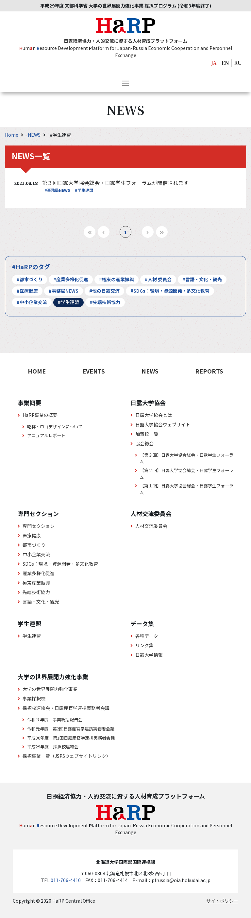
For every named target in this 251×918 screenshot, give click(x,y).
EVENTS (93, 371)
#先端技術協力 (105, 302)
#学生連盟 (84, 190)
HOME (37, 371)
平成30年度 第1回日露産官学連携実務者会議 (71, 738)
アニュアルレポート (46, 435)
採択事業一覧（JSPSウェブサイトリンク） (67, 756)
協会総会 (144, 443)
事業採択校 (34, 698)
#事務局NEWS (57, 190)
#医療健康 (27, 290)
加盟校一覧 (146, 434)
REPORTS (209, 371)
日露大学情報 (149, 654)
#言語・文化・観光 (202, 279)
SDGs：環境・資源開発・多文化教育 (60, 563)
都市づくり (34, 545)
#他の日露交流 (104, 290)
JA (214, 63)
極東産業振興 (36, 582)
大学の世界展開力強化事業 (50, 689)
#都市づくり (29, 279)
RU (238, 63)
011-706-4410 (66, 880)
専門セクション (39, 526)
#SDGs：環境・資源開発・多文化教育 (169, 290)
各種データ (146, 636)
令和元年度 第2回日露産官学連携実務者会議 (70, 729)
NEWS (35, 134)
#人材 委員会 (158, 279)
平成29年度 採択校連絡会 (52, 746)
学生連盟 (32, 636)
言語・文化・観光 (41, 601)
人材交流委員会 (151, 526)
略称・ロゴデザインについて (54, 426)
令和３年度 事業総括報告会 (54, 719)
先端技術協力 (36, 592)
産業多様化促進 (39, 573)
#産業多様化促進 (70, 279)
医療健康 (32, 535)
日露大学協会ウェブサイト (162, 424)
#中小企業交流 (32, 302)
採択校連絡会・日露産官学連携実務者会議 (66, 708)
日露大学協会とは (153, 415)
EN (225, 63)
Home (12, 134)
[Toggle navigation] (125, 83)
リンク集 (144, 645)
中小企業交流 (36, 554)
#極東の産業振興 (116, 279)
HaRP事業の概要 (40, 415)
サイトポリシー (222, 900)
